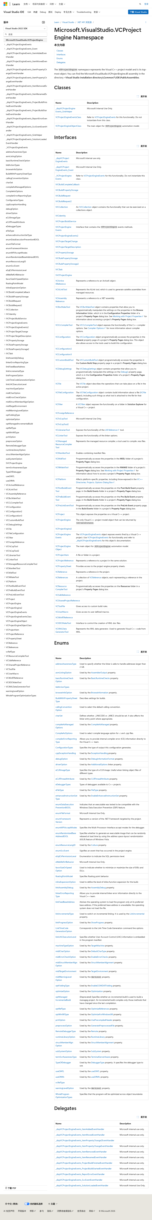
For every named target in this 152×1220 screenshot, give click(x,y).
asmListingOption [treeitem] (14, 156)
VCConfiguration (63, 336)
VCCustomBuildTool (64, 360)
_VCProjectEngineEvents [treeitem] (17, 147)
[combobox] (25, 28)
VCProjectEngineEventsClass (68, 117)
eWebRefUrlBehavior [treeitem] (15, 274)
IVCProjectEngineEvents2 (67, 235)
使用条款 (81, 1210)
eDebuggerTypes (63, 784)
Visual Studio (68, 22)
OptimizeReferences (100, 1008)
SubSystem (96, 1051)
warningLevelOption (65, 1088)
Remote (94, 1031)
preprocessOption (64, 1025)
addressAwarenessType (66, 663)
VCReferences (62, 577)
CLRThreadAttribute (100, 778)
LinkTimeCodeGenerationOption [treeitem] (20, 379)
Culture (94, 845)
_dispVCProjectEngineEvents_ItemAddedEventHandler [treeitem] (26, 55)
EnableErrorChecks (99, 956)
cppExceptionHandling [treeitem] (16, 204)
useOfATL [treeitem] (10, 476)
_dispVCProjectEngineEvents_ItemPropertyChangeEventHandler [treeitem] (26, 79)
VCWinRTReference (64, 617)
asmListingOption (63, 672)
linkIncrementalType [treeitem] (15, 371)
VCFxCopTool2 (62, 424)
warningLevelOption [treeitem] (15, 691)
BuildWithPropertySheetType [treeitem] (19, 173)
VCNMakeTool (62, 467)
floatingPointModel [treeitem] (14, 283)
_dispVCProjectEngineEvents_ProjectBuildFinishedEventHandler (84, 1162)
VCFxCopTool (62, 418)
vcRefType (60, 1082)
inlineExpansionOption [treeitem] (16, 287)
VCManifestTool (63, 453)
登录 (146, 4)
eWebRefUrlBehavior (65, 861)
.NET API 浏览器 (84, 22)
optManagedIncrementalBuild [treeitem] (19, 423)
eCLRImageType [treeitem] (13, 217)
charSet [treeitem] (9, 182)
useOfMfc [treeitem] (10, 480)
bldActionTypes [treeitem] (13, 165)
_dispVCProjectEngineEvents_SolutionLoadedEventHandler (82, 1185)
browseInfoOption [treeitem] (14, 169)
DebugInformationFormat (102, 758)
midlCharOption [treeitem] (13, 393)
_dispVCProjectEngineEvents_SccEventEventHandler (79, 1179)
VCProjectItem (62, 554)
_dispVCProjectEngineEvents (89, 540)
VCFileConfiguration (65, 392)
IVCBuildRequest (63, 195)
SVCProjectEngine (64, 275)
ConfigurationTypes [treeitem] (14, 200)
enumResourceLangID (65, 845)
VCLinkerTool (61, 435)
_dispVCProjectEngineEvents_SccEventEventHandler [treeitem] (26, 128)
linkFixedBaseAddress (65, 901)
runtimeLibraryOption (65, 1036)
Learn (56, 22)
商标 (91, 1210)
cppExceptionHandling (66, 753)
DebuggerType (97, 1062)
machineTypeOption (65, 945)
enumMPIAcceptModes (66, 827)
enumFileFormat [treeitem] (13, 244)
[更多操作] (145, 22)
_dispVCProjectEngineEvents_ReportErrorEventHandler (80, 1174)
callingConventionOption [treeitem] (17, 178)
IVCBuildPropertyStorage (67, 190)
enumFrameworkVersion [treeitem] (17, 248)
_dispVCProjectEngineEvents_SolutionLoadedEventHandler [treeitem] (26, 141)
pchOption (60, 1020)
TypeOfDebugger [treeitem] (13, 471)
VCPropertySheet (63, 566)
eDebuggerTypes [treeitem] (13, 226)
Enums (60, 58)
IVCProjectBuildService (66, 221)
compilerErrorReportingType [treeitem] (18, 195)
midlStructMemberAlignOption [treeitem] (20, 401)
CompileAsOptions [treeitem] (14, 191)
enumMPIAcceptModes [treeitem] (16, 252)
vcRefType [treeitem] (10, 651)
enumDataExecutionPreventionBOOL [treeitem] (22, 239)
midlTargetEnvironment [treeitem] (16, 406)
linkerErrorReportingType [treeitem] (17, 362)
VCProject (60, 514)
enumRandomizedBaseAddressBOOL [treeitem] (22, 257)
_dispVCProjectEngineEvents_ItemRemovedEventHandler (81, 1151)
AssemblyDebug (98, 887)
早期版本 (22, 1210)
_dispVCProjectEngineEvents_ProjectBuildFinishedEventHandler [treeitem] (26, 104)
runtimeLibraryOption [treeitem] (16, 449)
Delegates (61, 62)
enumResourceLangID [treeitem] (16, 261)
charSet (59, 715)
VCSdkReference (63, 594)
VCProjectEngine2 (64, 528)
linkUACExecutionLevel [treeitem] (16, 384)
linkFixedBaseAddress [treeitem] (15, 366)
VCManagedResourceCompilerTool (64, 444)
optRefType (61, 1008)
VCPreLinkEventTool (65, 505)
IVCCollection (62, 206)
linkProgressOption (64, 922)
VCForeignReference (65, 413)
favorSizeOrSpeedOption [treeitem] (17, 278)
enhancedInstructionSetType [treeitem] (19, 235)
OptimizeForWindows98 (102, 1014)
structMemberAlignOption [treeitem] (18, 454)
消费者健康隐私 (64, 1210)
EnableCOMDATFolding (101, 985)
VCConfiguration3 (64, 354)
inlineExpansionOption (66, 881)
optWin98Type (62, 1014)
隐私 (49, 1210)
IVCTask (59, 269)
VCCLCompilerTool (64, 325)
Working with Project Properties (127, 316)
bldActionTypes (62, 686)
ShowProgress (97, 922)
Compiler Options (96, 328)
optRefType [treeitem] (11, 428)
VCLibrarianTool (63, 429)
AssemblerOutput (99, 672)
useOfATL (60, 1071)
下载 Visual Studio (138, 12)
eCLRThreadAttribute (65, 778)
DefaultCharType (98, 951)
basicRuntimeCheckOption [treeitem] (18, 160)
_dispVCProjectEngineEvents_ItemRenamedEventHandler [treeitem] (26, 96)
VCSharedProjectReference (68, 600)
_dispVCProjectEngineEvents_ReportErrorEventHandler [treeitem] (26, 120)
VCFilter (59, 404)
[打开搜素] (140, 4)
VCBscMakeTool (63, 306)
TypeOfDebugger (63, 1062)
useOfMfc (60, 1076)
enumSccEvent (62, 850)
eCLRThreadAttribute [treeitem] (15, 222)
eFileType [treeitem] (10, 230)
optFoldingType (62, 985)
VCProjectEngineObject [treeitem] (16, 621)
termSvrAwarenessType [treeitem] (16, 467)
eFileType (60, 790)
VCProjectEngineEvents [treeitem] (16, 612)
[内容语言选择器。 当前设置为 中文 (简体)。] (12, 1203)
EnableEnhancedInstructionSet (105, 795)
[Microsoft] (5, 4)
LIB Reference (111, 429)
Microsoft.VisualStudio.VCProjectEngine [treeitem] (24, 40)
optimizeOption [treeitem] (13, 419)
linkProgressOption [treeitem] (14, 375)
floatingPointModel (64, 876)
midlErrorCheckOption (66, 956)
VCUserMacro (62, 611)
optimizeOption (63, 991)
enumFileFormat (63, 813)
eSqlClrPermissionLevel (66, 856)
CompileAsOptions (64, 733)
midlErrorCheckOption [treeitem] (16, 397)
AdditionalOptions (99, 764)
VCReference (61, 571)
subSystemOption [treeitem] (14, 458)
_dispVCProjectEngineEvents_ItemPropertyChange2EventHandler (85, 1140)
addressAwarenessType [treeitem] (16, 151)
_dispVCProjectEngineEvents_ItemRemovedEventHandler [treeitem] (26, 87)
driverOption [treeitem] (11, 213)
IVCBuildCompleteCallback (67, 184)
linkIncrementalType (65, 913)
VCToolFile (60, 606)
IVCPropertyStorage (65, 252)
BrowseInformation (99, 692)
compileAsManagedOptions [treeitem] (18, 186)
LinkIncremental (137, 913)
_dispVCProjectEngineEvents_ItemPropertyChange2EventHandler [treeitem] (26, 71)
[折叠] (43, 22)
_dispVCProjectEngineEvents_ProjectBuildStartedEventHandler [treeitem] (26, 112)
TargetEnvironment (99, 971)
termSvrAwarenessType (66, 1056)
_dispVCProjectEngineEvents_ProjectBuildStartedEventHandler (84, 1168)
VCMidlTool (61, 458)
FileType (94, 790)
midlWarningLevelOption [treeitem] (17, 410)
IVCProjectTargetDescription (68, 246)
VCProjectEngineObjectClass (68, 125)
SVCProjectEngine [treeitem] (14, 463)
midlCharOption (63, 951)
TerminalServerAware (100, 1056)
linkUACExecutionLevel (66, 936)
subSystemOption (64, 1051)
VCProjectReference (64, 560)
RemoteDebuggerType (66, 1031)
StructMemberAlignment (102, 962)
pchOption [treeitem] (11, 436)
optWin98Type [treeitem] (12, 432)
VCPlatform (61, 479)
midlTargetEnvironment (66, 971)
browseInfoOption (64, 692)
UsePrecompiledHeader (101, 1020)
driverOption (61, 764)
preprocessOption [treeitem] (14, 441)
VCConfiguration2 (64, 348)
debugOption (62, 758)
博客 (32, 1210)
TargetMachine (97, 945)
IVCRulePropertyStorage (67, 258)
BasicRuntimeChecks (100, 678)
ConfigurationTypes (64, 747)
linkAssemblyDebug (64, 887)
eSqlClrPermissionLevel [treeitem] (16, 270)
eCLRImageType (63, 770)
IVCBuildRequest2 (64, 201)
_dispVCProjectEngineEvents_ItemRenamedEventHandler (81, 1157)
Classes (60, 50)
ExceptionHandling (99, 753)
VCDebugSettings (64, 368)
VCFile (58, 383)
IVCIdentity (61, 215)
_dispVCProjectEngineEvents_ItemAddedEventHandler (80, 1129)
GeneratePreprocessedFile (102, 1025)
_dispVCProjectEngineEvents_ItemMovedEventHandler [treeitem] (26, 63)
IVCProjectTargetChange (67, 241)
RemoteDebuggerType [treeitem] (16, 445)
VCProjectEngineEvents (105, 117)
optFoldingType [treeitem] (13, 414)
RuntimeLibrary (98, 1036)
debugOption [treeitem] (12, 208)
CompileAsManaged (100, 724)
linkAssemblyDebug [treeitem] (15, 357)
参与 (42, 1210)
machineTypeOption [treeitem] (15, 388)
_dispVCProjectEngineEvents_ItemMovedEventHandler (80, 1134)
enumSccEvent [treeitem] (12, 265)
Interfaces (61, 54)
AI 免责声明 (9, 1210)
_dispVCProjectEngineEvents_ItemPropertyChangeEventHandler (84, 1146)
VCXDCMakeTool (63, 623)
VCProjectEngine (63, 519)
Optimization (97, 991)
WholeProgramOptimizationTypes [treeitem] (21, 695)
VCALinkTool (61, 289)
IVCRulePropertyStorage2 (67, 263)
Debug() (124, 371)
